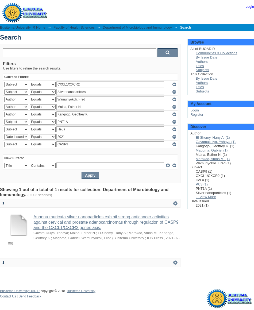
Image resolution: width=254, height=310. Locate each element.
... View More (206, 197)
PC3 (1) (202, 184)
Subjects (202, 70)
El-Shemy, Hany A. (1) (213, 137)
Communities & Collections (216, 53)
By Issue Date (206, 57)
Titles (200, 66)
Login (249, 7)
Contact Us (8, 296)
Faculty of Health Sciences (74, 27)
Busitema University (81, 291)
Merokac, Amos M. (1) (213, 159)
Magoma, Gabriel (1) (212, 150)
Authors (202, 62)
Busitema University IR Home (22, 27)
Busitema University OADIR (20, 291)
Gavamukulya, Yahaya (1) (216, 142)
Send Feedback (30, 296)
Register (196, 115)
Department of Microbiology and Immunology (137, 27)
